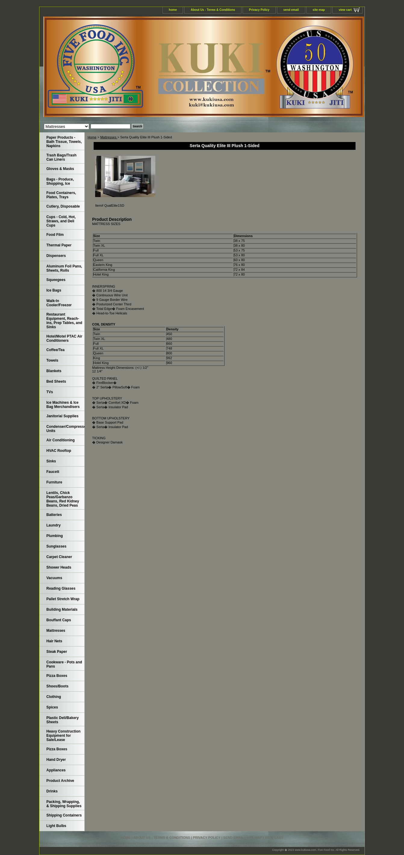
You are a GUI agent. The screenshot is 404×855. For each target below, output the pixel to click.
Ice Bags (53, 290)
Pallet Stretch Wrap (62, 599)
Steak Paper (56, 652)
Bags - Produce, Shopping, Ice (60, 181)
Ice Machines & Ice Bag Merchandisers (63, 404)
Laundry (53, 525)
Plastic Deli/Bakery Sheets (62, 720)
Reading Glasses (61, 588)
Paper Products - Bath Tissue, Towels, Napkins (64, 141)
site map (319, 9)
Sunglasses (56, 546)
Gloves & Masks (60, 169)
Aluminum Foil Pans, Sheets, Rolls (64, 268)
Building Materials (61, 609)
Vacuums (54, 578)
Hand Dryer (56, 760)
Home (92, 137)
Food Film (55, 235)
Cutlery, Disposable (63, 206)
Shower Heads (58, 567)
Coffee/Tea (55, 350)
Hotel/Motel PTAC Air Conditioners (64, 338)
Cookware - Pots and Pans (64, 664)
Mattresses (108, 137)
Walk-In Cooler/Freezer (59, 303)
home (173, 9)
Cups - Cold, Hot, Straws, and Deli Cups (61, 221)
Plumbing (54, 536)
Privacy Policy (259, 9)
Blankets (53, 371)
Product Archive (60, 781)
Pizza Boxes (56, 676)
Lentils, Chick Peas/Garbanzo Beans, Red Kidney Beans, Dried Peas (62, 499)
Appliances (56, 770)
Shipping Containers (64, 815)
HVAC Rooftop (58, 451)
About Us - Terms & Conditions (213, 9)
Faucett (52, 472)
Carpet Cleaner (59, 557)
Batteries (54, 515)
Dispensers (56, 256)
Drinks (51, 791)
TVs (49, 392)
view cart (345, 9)
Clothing (53, 697)
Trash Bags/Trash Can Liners (61, 157)
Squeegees (55, 280)
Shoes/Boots (57, 686)
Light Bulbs (56, 826)
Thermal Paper (58, 245)
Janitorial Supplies (62, 416)
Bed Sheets (56, 381)
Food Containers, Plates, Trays (61, 195)
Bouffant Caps (58, 620)
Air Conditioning (60, 440)
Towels (52, 360)
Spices (52, 707)
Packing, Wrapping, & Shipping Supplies (64, 804)
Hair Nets (54, 641)
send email (291, 9)
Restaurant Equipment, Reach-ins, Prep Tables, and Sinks (64, 320)
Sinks (51, 461)
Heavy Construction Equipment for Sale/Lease (63, 735)
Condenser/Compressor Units (65, 428)
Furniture (54, 482)
